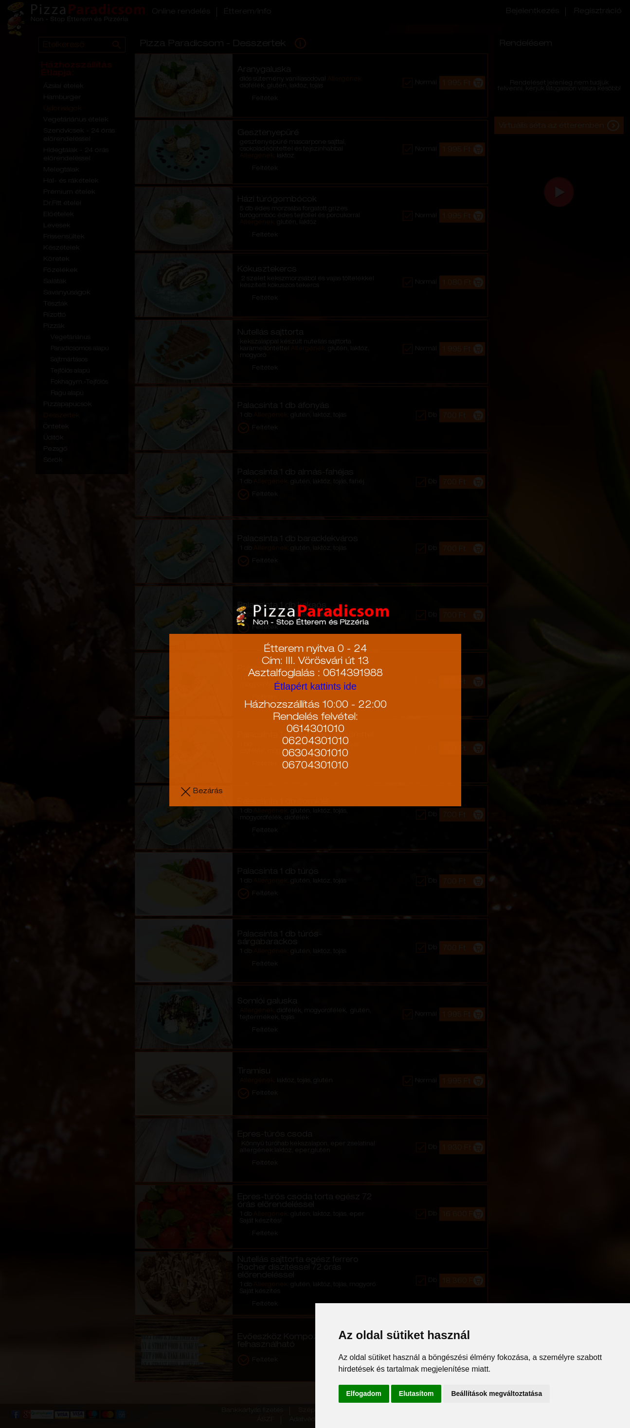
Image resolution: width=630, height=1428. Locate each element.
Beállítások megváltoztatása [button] (496, 1393)
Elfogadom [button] (363, 1393)
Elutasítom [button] (416, 1393)
